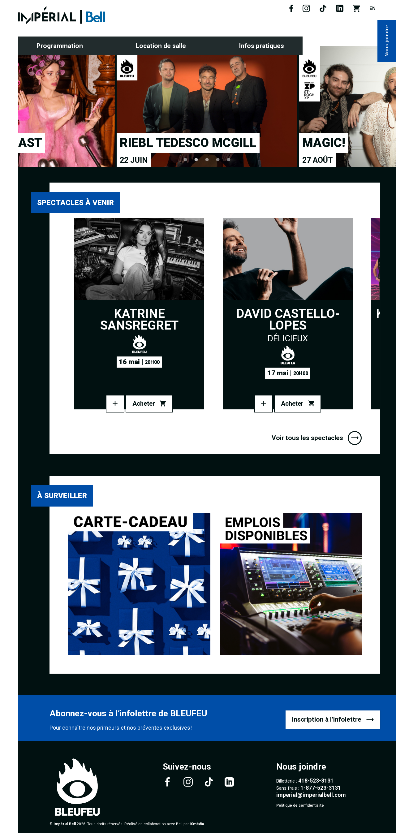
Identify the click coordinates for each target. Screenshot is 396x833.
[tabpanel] (207, 106)
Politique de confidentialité (300, 805)
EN (372, 8)
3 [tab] (207, 159)
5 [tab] (229, 159)
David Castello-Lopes (288, 319)
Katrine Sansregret (139, 319)
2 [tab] (196, 159)
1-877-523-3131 (320, 787)
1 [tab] (185, 159)
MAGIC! (323, 143)
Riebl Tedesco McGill (188, 143)
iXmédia (197, 824)
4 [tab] (218, 159)
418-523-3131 (316, 780)
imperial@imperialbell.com (311, 795)
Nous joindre (387, 41)
